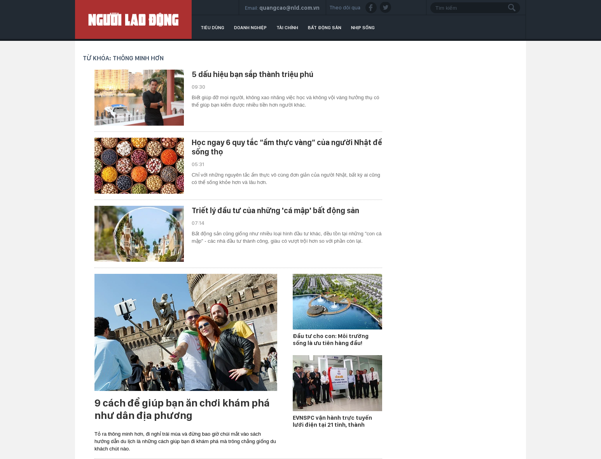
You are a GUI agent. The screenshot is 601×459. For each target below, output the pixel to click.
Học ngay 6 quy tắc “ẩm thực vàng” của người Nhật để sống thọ (287, 147)
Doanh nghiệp (250, 27)
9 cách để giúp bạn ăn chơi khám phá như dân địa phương (182, 409)
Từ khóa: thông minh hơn (123, 58)
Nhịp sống (363, 27)
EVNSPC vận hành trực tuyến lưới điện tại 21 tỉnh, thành (332, 421)
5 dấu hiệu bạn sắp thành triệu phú (252, 74)
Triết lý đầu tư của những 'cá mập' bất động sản (275, 210)
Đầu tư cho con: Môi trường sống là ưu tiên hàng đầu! (331, 340)
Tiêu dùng (212, 27)
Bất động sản (324, 27)
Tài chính (287, 27)
